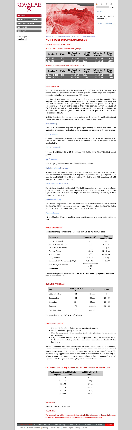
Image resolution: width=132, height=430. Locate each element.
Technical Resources (33, 428)
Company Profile (55, 428)
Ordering (45, 428)
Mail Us (109, 425)
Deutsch (84, 428)
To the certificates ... (105, 23)
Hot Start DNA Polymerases (83, 36)
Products (49, 36)
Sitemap (77, 428)
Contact (64, 428)
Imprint (71, 428)
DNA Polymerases (62, 36)
